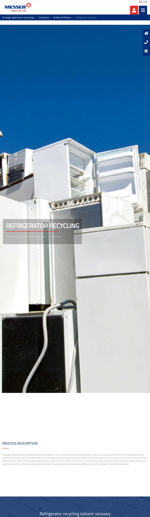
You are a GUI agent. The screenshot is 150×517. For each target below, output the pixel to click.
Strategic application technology (18, 17)
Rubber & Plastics (62, 17)
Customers (44, 17)
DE (145, 2)
